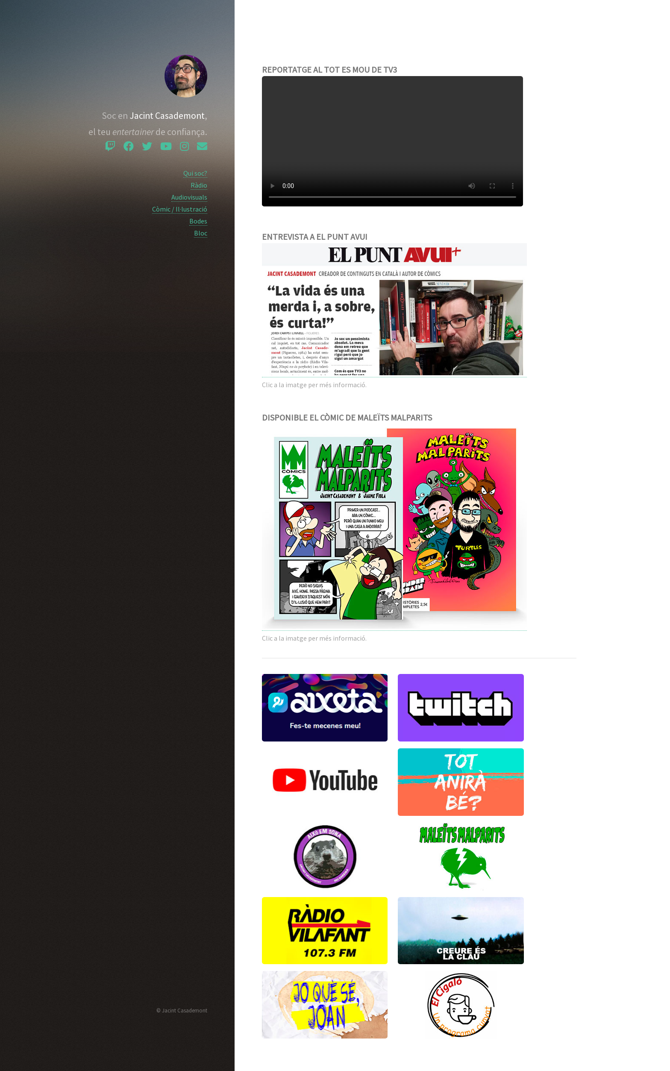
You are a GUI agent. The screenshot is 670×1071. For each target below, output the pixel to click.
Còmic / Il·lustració (179, 209)
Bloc (200, 233)
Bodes (198, 221)
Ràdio (199, 185)
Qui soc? (195, 173)
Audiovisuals (189, 197)
